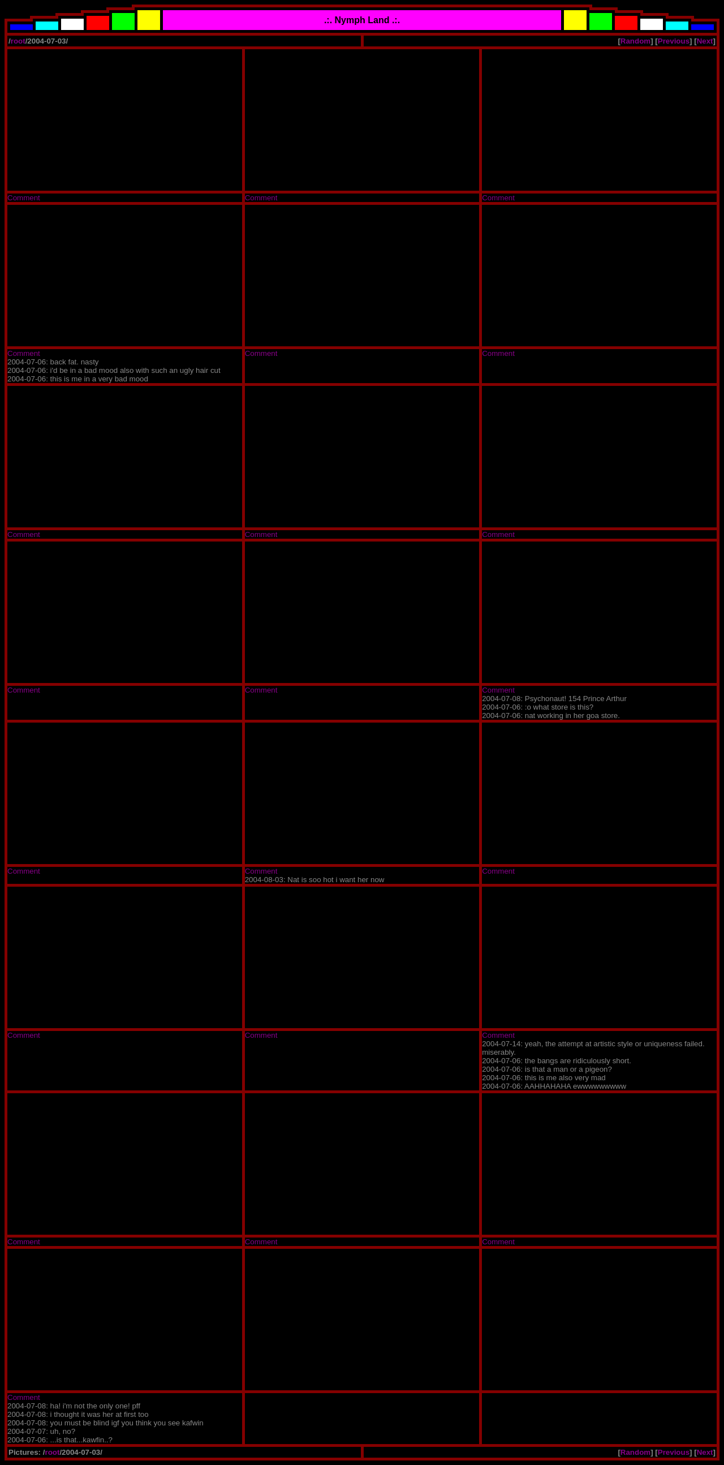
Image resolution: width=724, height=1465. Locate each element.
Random (635, 41)
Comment (23, 198)
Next (705, 41)
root (18, 41)
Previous (673, 41)
